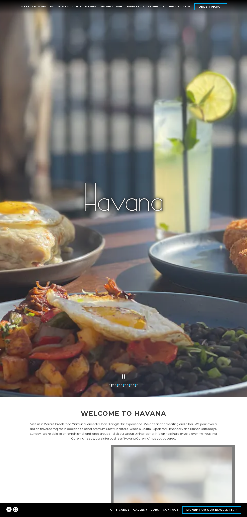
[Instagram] (15, 509)
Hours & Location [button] (66, 6)
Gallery (140, 509)
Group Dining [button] (112, 6)
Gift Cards (120, 509)
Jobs (155, 509)
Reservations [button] (33, 6)
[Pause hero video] (123, 341)
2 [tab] (118, 349)
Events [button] (133, 6)
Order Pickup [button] (211, 6)
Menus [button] (90, 6)
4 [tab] (129, 349)
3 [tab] (123, 349)
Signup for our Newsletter (211, 509)
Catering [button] (151, 6)
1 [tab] (112, 349)
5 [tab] (135, 349)
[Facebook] (9, 509)
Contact (171, 509)
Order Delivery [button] (177, 6)
